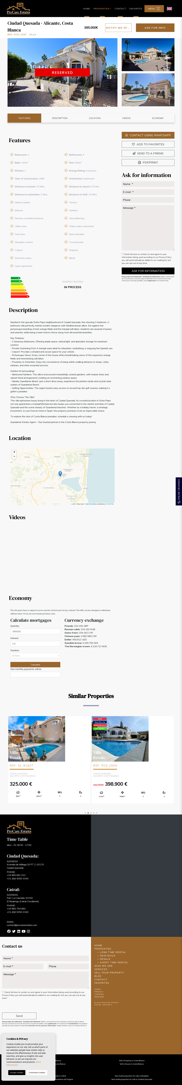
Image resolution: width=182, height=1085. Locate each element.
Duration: (14, 650)
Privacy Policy (165, 257)
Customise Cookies (37, 1072)
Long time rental (113, 952)
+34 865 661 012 (16, 875)
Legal (97, 989)
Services (100, 969)
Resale (105, 959)
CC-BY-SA (109, 504)
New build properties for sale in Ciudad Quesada (131, 1079)
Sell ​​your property (109, 972)
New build (107, 955)
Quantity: (15, 625)
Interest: (14, 638)
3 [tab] (91, 813)
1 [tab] (85, 813)
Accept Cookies (16, 1072)
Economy (158, 118)
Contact (120, 8)
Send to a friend (148, 153)
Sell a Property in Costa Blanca (131, 1060)
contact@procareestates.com (22, 925)
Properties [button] (102, 8)
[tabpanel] (49, 759)
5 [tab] (96, 813)
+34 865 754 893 (16, 908)
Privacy (98, 992)
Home (86, 8)
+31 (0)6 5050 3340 (17, 878)
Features (24, 118)
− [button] (14, 456)
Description (59, 118)
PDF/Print (148, 162)
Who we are (103, 965)
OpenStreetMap (91, 504)
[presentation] (17, 1006)
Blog (97, 976)
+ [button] (14, 452)
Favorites (136, 8)
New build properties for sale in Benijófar (132, 1076)
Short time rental (114, 962)
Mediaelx (107, 1005)
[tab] (62, 140)
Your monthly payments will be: (26, 669)
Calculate (35, 664)
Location (95, 118)
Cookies (99, 994)
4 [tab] (94, 813)
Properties (102, 948)
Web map (99, 997)
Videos (126, 118)
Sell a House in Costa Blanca (132, 1064)
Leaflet (73, 504)
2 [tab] (88, 813)
